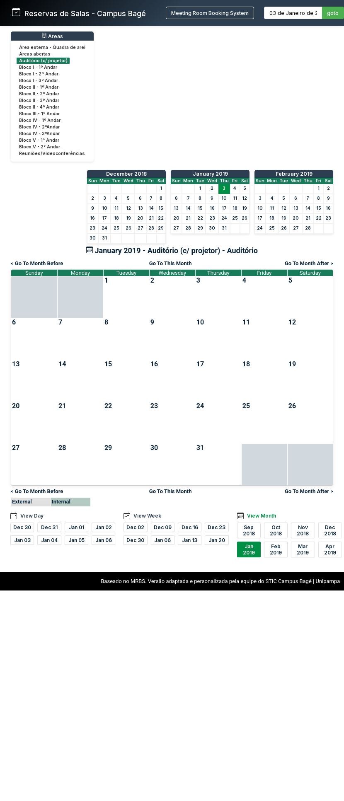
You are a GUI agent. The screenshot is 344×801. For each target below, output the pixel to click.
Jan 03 (22, 540)
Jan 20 (216, 540)
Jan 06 (103, 540)
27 (140, 228)
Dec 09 (163, 527)
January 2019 (210, 174)
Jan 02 (103, 527)
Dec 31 (49, 527)
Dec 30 (22, 527)
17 (104, 218)
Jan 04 (49, 540)
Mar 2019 (303, 549)
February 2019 (294, 174)
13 (140, 208)
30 (93, 238)
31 (104, 238)
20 (140, 218)
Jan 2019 (249, 549)
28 (151, 228)
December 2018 (126, 174)
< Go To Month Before (37, 263)
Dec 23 (216, 527)
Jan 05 (76, 540)
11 (116, 208)
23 (92, 228)
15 (160, 208)
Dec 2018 (330, 530)
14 (151, 208)
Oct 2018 (276, 530)
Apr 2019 (330, 549)
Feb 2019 (276, 549)
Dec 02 (135, 527)
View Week (147, 516)
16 (92, 218)
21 (151, 218)
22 (161, 218)
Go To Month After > (309, 263)
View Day (32, 516)
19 (128, 218)
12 (128, 208)
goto (333, 13)
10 (104, 208)
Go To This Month (170, 263)
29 (161, 228)
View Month (261, 516)
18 (116, 218)
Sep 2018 (249, 530)
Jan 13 (189, 540)
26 (128, 228)
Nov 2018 (303, 530)
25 (116, 228)
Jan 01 (76, 527)
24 (104, 228)
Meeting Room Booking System (210, 13)
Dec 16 (190, 527)
